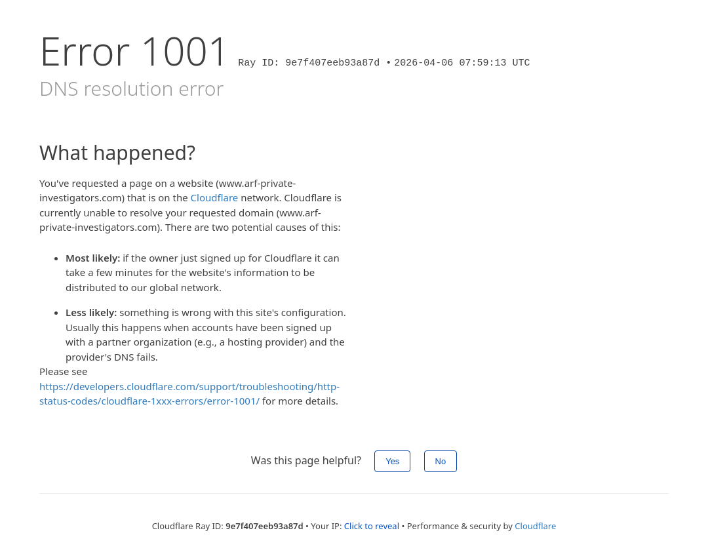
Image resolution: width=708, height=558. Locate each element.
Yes (392, 461)
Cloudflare (215, 197)
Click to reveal (371, 526)
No (440, 461)
